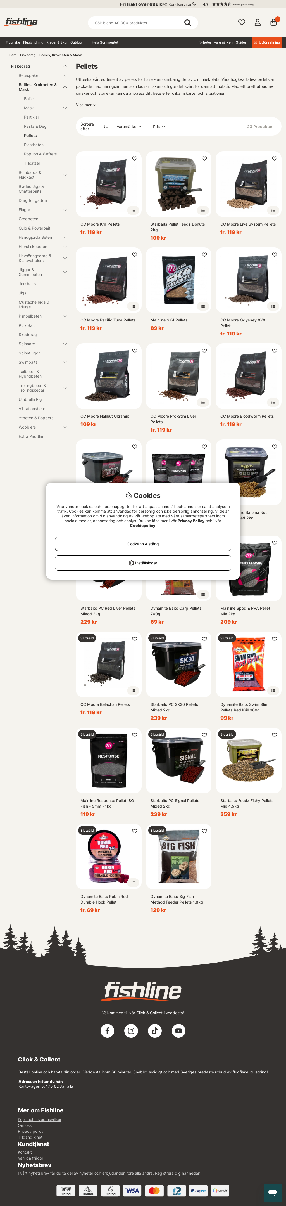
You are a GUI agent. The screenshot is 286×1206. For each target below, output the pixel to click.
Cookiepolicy (142, 525)
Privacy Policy (191, 520)
